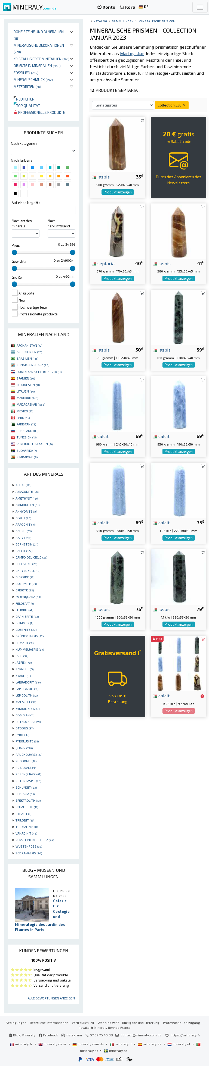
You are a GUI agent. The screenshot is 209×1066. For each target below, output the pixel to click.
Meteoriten (27, 86)
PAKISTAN (26, 424)
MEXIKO (25, 411)
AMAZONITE (27, 491)
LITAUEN (26, 391)
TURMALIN (27, 827)
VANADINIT (26, 833)
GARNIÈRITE (27, 616)
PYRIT (22, 734)
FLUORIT (24, 610)
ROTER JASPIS (28, 781)
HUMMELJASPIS (30, 649)
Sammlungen (123, 21)
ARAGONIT (25, 524)
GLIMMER (24, 623)
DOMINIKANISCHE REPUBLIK (39, 372)
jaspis (101, 176)
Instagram (72, 1035)
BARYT (23, 538)
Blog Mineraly (22, 1035)
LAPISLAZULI (27, 689)
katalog (100, 21)
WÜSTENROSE (29, 846)
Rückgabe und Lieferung (140, 1022)
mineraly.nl (179, 1044)
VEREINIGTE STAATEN (35, 444)
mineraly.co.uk (52, 1044)
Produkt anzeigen (118, 192)
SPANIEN (26, 378)
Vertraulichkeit (83, 1022)
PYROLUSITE (27, 741)
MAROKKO (27, 398)
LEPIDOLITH (27, 695)
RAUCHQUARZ (29, 754)
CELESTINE (26, 564)
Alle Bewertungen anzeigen (51, 998)
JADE (22, 656)
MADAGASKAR (31, 404)
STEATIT (23, 814)
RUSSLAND (27, 430)
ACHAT (23, 485)
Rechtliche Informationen (49, 1022)
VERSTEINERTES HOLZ (35, 840)
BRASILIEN (27, 358)
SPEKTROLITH (28, 800)
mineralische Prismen (157, 21)
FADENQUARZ (28, 596)
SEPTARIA (25, 794)
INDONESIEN (28, 385)
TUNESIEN (26, 437)
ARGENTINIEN (29, 352)
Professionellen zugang (182, 1022)
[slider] (14, 252)
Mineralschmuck (33, 79)
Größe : (17, 277)
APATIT (23, 518)
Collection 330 (172, 105)
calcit (100, 436)
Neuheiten (24, 99)
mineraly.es (150, 1044)
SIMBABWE (27, 457)
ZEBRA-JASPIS (29, 853)
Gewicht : (19, 261)
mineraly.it (121, 1044)
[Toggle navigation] (200, 7)
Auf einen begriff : (26, 202)
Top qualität (27, 105)
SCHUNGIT (26, 787)
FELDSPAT (25, 603)
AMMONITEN (27, 505)
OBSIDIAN (25, 715)
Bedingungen (16, 1022)
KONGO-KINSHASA (33, 365)
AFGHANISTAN (29, 345)
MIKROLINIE (27, 708)
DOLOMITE (26, 583)
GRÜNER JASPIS (30, 636)
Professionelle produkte (39, 112)
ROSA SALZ (26, 767)
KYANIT (23, 676)
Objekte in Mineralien (37, 65)
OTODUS (24, 728)
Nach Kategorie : (24, 143)
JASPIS (24, 662)
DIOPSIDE (25, 577)
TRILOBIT (25, 820)
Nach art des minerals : (22, 223)
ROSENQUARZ (28, 774)
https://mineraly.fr (185, 1035)
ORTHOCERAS (28, 721)
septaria (103, 263)
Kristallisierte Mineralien (41, 59)
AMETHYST (27, 498)
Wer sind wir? (108, 1022)
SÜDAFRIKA (27, 450)
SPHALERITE (27, 807)
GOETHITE (26, 629)
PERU (23, 417)
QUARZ (24, 748)
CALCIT (24, 551)
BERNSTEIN (27, 544)
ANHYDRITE (26, 511)
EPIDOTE (25, 590)
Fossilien (26, 72)
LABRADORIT (28, 682)
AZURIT (24, 531)
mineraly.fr (21, 1044)
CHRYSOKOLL (28, 570)
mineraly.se (116, 1050)
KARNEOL (25, 669)
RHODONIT (26, 761)
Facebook (48, 1035)
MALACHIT (26, 702)
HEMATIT (24, 643)
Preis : (16, 245)
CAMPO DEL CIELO (31, 557)
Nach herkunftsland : (60, 223)
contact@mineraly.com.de (141, 1035)
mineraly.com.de (88, 1044)
